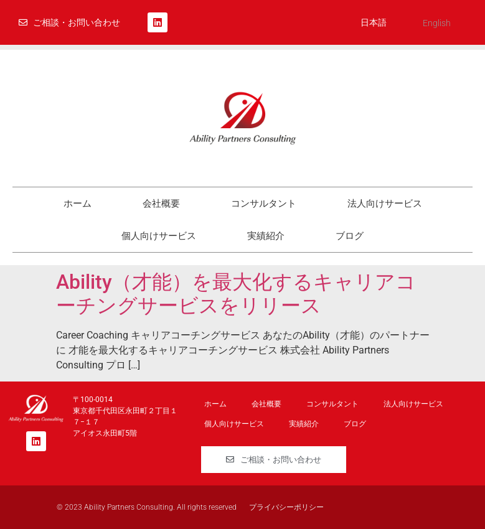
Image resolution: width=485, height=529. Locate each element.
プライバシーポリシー (286, 507)
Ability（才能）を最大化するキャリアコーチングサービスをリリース (236, 293)
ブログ (350, 235)
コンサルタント (263, 203)
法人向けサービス (384, 203)
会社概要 (161, 203)
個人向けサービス (158, 235)
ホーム (78, 203)
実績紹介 (266, 235)
